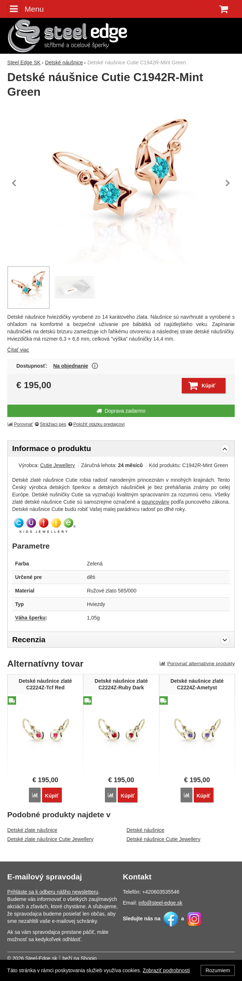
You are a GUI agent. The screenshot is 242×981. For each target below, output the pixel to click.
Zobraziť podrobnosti (166, 970)
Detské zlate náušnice (32, 830)
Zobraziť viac (95, 366)
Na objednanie (70, 366)
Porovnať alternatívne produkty (197, 663)
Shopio (89, 958)
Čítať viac (18, 350)
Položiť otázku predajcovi (96, 424)
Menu (25, 9)
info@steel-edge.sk (160, 903)
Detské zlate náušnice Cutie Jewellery (50, 839)
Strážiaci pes (50, 424)
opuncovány (155, 502)
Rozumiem (217, 970)
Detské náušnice (145, 830)
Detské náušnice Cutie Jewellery (163, 839)
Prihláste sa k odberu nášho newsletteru (52, 892)
